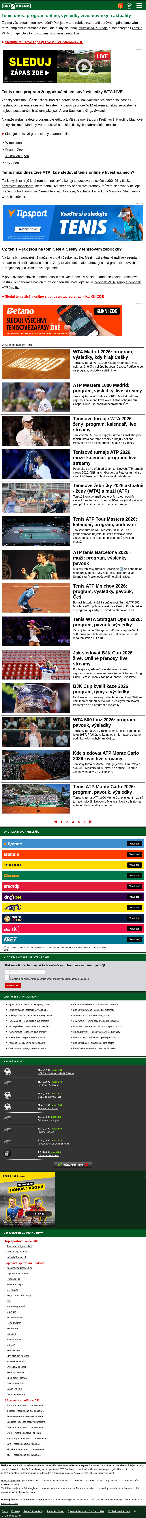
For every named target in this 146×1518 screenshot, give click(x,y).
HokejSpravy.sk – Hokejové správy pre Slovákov (96, 906)
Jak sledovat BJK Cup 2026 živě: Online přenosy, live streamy (102, 658)
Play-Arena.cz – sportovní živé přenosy (27, 906)
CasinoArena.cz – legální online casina (27, 923)
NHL (9, 1301)
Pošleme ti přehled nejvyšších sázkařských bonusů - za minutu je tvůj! (55, 839)
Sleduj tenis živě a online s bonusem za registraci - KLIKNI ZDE (54, 296)
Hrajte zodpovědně (10, 1480)
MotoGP (11, 1345)
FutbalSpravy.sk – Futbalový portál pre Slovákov (96, 912)
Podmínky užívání (55, 1511)
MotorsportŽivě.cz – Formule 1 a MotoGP (28, 901)
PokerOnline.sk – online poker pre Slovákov (94, 923)
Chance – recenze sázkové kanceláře (25, 1427)
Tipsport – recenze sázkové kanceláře (25, 1411)
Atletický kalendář (15, 1372)
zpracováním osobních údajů (38, 853)
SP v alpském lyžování (18, 1356)
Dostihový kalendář (16, 1394)
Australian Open (17, 156)
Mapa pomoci (96, 1499)
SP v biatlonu (13, 1350)
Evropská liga (13, 1279)
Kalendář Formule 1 (16, 1257)
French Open (15, 149)
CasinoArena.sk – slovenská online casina (93, 917)
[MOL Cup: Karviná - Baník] (19, 1095)
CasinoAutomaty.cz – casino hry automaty (93, 884)
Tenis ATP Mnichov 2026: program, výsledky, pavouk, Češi (103, 591)
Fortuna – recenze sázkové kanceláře (25, 1405)
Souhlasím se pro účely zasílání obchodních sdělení (49, 853)
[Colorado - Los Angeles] (19, 1118)
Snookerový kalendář (17, 1378)
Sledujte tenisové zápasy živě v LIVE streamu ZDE (44, 42)
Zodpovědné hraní (48, 1473)
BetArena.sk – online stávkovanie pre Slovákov (96, 895)
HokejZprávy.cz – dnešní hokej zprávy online (30, 890)
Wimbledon (13, 143)
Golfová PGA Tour (15, 1383)
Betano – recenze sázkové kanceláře (25, 1416)
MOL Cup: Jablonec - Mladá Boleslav (56, 1073)
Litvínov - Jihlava (46, 1132)
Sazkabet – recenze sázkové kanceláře (26, 1422)
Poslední (91, 821)
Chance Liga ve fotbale (18, 1251)
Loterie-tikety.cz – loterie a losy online (91, 890)
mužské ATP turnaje (93, 28)
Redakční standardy (33, 1511)
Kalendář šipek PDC (17, 1361)
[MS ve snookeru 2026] (19, 1153)
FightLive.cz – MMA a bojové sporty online (29, 879)
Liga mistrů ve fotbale (17, 1273)
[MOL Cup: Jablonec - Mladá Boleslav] (19, 1071)
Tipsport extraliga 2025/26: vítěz (53, 1143)
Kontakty (15, 1511)
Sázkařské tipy (14, 1061)
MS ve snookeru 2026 (48, 1155)
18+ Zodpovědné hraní (119, 1511)
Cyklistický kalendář (16, 1367)
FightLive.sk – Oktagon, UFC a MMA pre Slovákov (97, 901)
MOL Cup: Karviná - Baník (50, 1097)
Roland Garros (14, 1323)
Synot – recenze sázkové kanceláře (24, 1433)
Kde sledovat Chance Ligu (19, 1268)
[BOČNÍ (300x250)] (27, 1225)
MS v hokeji (12, 1290)
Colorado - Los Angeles (49, 1120)
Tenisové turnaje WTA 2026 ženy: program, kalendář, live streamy (104, 424)
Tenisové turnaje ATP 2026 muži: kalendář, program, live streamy (104, 458)
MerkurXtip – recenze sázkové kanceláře (26, 1438)
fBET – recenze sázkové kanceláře (24, 1455)
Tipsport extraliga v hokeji (19, 1246)
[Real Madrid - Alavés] (19, 1107)
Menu (139, 5)
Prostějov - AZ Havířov (49, 1085)
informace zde (64, 1488)
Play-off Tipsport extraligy (19, 1295)
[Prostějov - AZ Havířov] (19, 1083)
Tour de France (14, 1339)
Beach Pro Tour (14, 1389)
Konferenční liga (15, 1284)
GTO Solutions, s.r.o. (12, 1516)
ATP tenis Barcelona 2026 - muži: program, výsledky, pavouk (102, 558)
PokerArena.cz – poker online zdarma (26, 912)
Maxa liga (11, 1312)
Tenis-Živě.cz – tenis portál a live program (28, 895)
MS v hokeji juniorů (16, 1306)
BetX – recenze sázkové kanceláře (24, 1444)
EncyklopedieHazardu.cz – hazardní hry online (95, 879)
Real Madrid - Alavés (48, 1108)
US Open (12, 163)
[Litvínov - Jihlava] (19, 1130)
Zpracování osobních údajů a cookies (86, 1511)
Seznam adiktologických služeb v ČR (70, 1499)
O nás (5, 1511)
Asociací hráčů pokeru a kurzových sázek (94, 1473)
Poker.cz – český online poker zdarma (26, 917)
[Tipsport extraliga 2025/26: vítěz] (19, 1142)
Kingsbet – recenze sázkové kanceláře (25, 1449)
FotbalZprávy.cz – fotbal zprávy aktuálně (28, 884)
